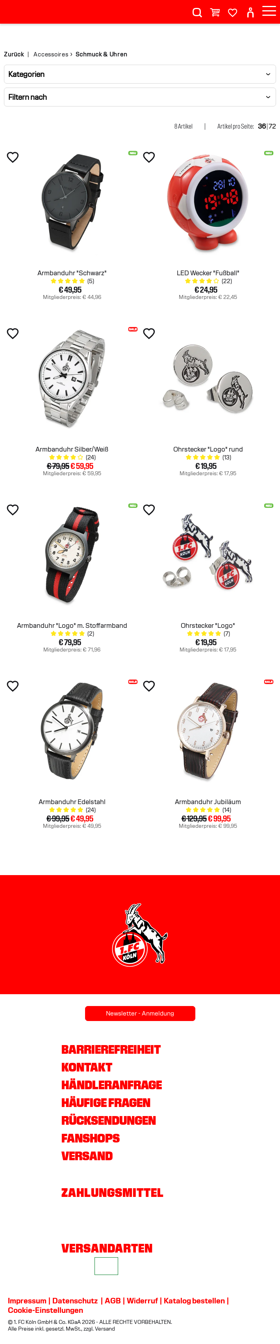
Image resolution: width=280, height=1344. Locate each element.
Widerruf (142, 1300)
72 (272, 126)
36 (262, 126)
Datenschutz (75, 1300)
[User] (250, 9)
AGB (113, 1300)
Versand (87, 1156)
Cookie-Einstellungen (45, 1310)
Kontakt (86, 1067)
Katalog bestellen (194, 1300)
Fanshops (90, 1138)
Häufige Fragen (105, 1103)
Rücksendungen (108, 1120)
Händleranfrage (111, 1085)
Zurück (14, 54)
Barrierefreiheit (111, 1049)
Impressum (27, 1300)
